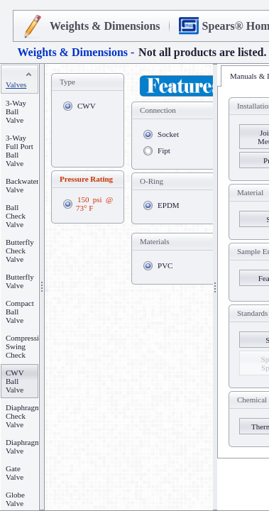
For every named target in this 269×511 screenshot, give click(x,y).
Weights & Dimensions (105, 26)
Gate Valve (14, 472)
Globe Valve (15, 498)
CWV (86, 105)
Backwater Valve (22, 185)
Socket (168, 134)
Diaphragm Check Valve (23, 416)
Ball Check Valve (16, 216)
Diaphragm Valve (23, 446)
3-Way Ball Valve (16, 111)
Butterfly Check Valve (20, 250)
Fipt (164, 150)
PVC (165, 265)
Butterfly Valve (20, 281)
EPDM (169, 205)
